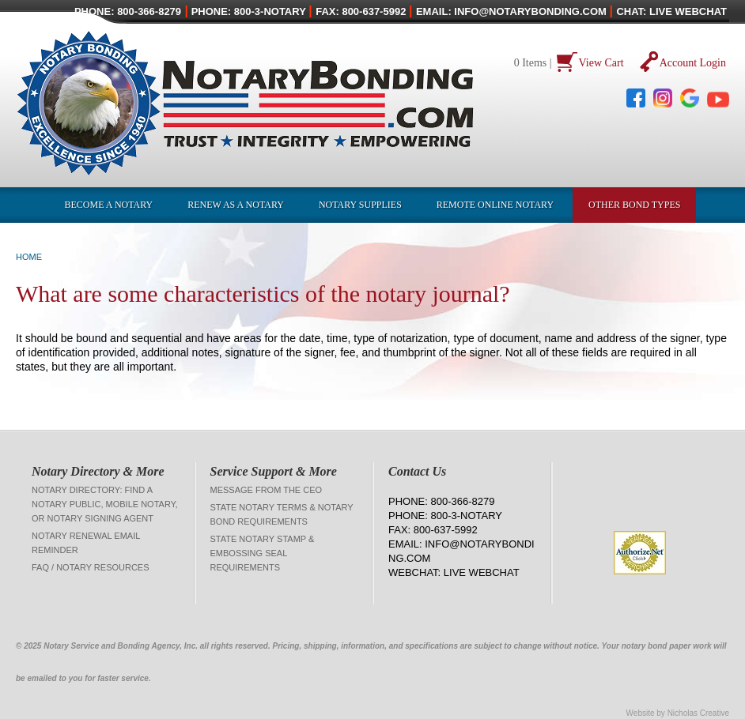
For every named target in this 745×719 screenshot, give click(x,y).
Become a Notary (109, 204)
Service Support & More (273, 471)
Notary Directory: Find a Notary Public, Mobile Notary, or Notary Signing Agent (105, 504)
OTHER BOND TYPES (634, 204)
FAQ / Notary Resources (90, 567)
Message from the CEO (266, 490)
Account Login (693, 63)
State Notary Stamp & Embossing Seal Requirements (262, 553)
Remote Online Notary (495, 204)
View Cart (601, 63)
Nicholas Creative (698, 713)
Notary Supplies (360, 204)
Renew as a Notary (235, 204)
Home (29, 257)
